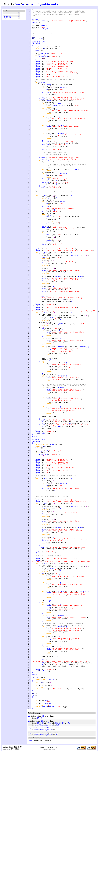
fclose (44, 518)
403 (68, 863)
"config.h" (44, 33)
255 (60, 863)
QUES (59, 123)
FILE (37, 59)
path (46, 62)
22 (47, 873)
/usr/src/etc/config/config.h (43, 865)
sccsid (44, 23)
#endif (34, 25)
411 (42, 856)
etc (29, 4)
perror (41, 66)
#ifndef (35, 21)
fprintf (38, 72)
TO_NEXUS (63, 103)
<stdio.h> (43, 29)
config (36, 4)
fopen (42, 62)
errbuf (51, 846)
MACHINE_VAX (40, 49)
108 (51, 863)
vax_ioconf (7, 19)
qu (3, 15)
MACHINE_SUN (40, 526)
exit (40, 68)
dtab (49, 100)
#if (33, 49)
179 (56, 863)
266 (48, 868)
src (24, 4)
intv (4, 13)
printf (48, 131)
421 (41, 861)
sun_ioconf (7, 17)
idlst (50, 236)
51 (56, 875)
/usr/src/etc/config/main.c (43, 870)
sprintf (45, 825)
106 (48, 863)
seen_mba (42, 98)
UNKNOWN (61, 148)
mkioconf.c (50, 4)
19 (38, 858)
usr (18, 4)
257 (41, 858)
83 (40, 863)
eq (47, 105)
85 (43, 863)
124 (57, 865)
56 (56, 870)
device (51, 55)
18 (38, 863)
